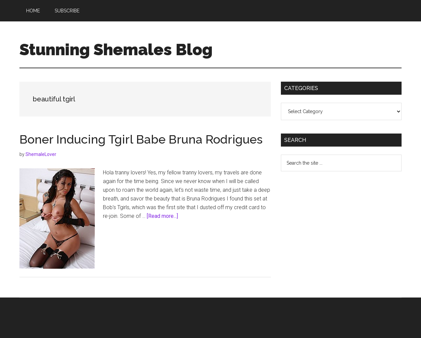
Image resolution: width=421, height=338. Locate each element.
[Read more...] (162, 216)
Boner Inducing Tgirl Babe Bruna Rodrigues (140, 139)
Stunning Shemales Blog (116, 49)
